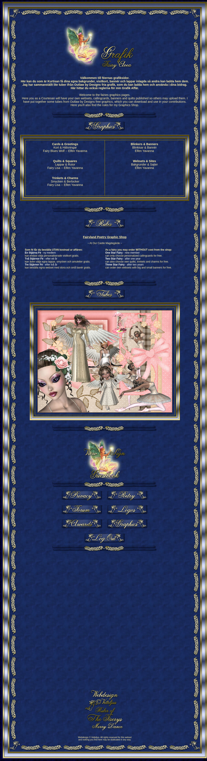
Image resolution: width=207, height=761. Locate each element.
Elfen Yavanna (77, 151)
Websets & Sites (144, 161)
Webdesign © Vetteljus (88, 737)
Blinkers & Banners (144, 144)
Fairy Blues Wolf (54, 151)
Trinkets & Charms (65, 178)
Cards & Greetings (65, 144)
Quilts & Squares (65, 161)
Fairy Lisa (53, 168)
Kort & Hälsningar (65, 147)
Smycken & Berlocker (65, 181)
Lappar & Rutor (65, 164)
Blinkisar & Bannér (144, 147)
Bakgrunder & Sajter (144, 164)
